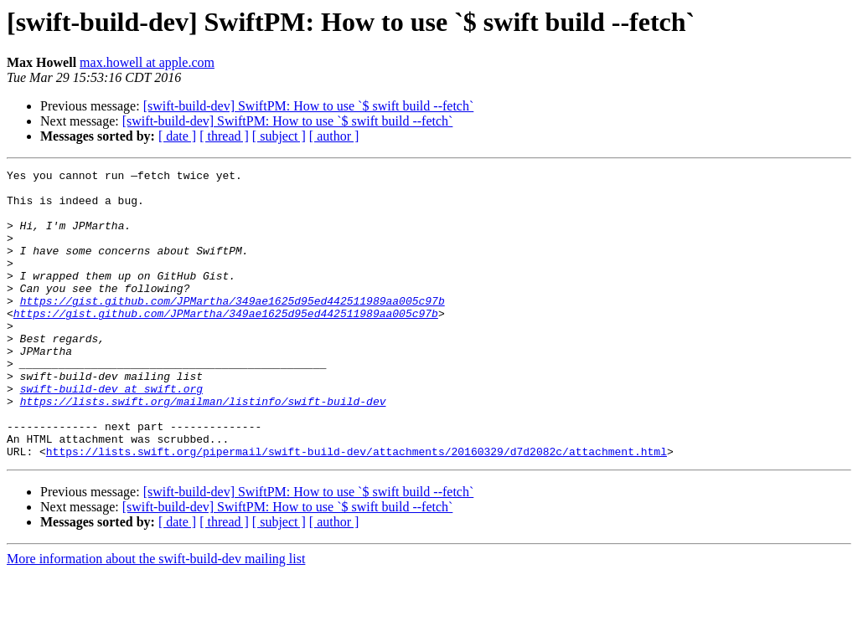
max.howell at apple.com (147, 62)
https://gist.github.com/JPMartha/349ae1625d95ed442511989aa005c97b (232, 328)
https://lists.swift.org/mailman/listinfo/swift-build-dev (203, 448)
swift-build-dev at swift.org (111, 433)
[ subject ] (279, 136)
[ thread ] (224, 136)
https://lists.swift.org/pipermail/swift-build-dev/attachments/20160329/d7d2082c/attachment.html (356, 508)
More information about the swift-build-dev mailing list (156, 616)
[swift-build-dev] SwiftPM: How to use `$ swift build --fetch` (308, 106)
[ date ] (177, 136)
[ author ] (334, 136)
